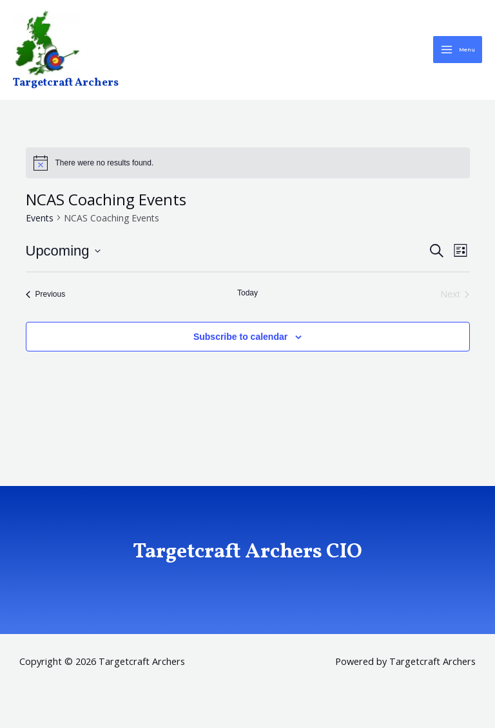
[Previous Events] (46, 298)
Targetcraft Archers (66, 87)
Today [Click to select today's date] (247, 296)
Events (39, 221)
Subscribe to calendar (240, 340)
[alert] (248, 166)
